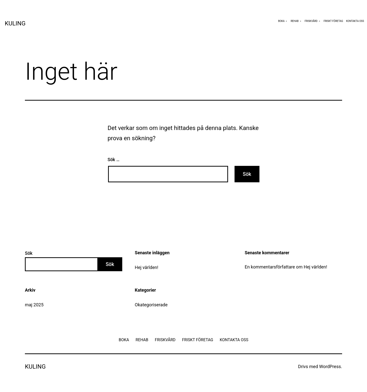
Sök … (114, 159)
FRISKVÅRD (311, 21)
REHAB (295, 21)
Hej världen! (146, 267)
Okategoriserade (151, 304)
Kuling (15, 23)
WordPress (330, 366)
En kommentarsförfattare (270, 266)
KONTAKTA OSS (355, 21)
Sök (29, 253)
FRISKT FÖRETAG (333, 21)
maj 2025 (34, 304)
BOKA (281, 21)
